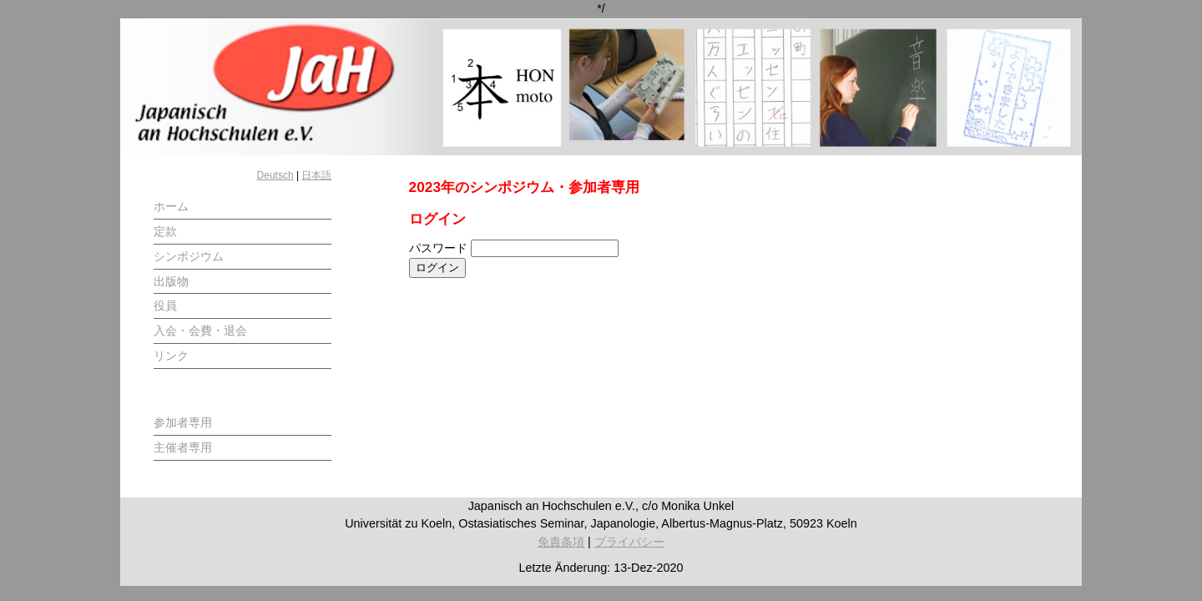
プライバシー (629, 541)
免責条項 (561, 541)
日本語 (316, 175)
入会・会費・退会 (200, 330)
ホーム (171, 206)
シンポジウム (189, 256)
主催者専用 (183, 447)
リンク (171, 355)
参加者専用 (183, 422)
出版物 (171, 281)
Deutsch (275, 175)
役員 (165, 305)
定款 (165, 231)
